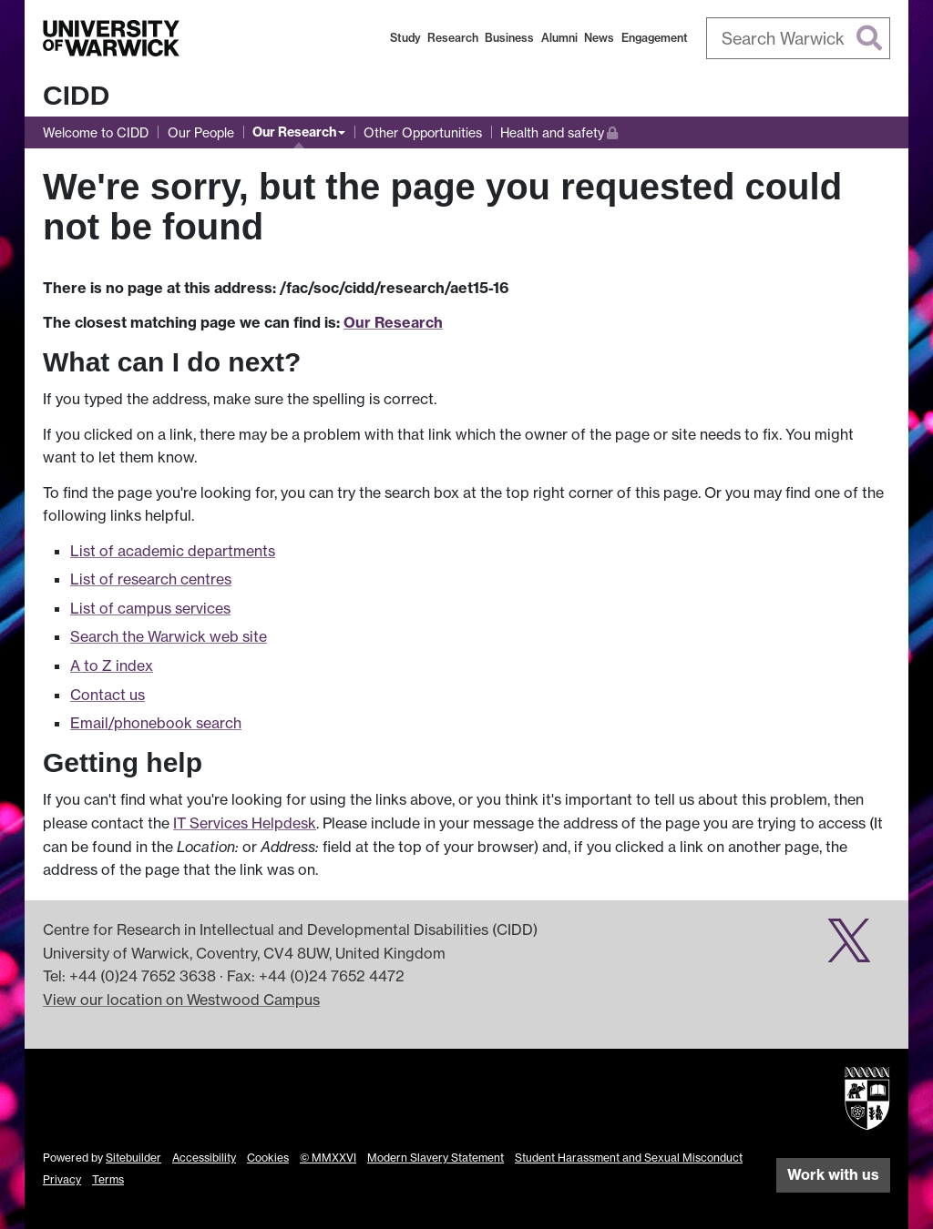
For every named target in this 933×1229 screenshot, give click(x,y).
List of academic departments (172, 551)
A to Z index (111, 665)
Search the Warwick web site (168, 636)
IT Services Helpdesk (244, 823)
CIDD (76, 95)
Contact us (107, 695)
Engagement (654, 38)
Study (405, 38)
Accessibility (204, 1157)
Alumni (559, 38)
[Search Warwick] (798, 38)
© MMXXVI (328, 1157)
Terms (108, 1179)
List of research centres (150, 579)
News (599, 38)
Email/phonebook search (155, 723)
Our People (201, 132)
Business (509, 38)
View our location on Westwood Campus (181, 999)
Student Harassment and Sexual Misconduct (629, 1157)
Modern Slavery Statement (435, 1157)
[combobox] (798, 38)
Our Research (294, 132)
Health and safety (559, 130)
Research (452, 38)
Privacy (62, 1179)
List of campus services (150, 608)
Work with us (833, 1174)
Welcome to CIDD (96, 132)
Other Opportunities (423, 132)
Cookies (268, 1157)
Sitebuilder (133, 1157)
